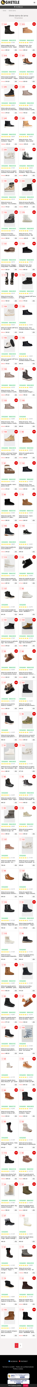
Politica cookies (18, 1369)
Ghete (4, 10)
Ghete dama (12, 10)
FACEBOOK (13, 1361)
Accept (25, 1385)
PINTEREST (23, 1361)
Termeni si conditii (8, 1367)
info (16, 50)
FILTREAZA (18, 7)
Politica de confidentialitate (25, 1367)
